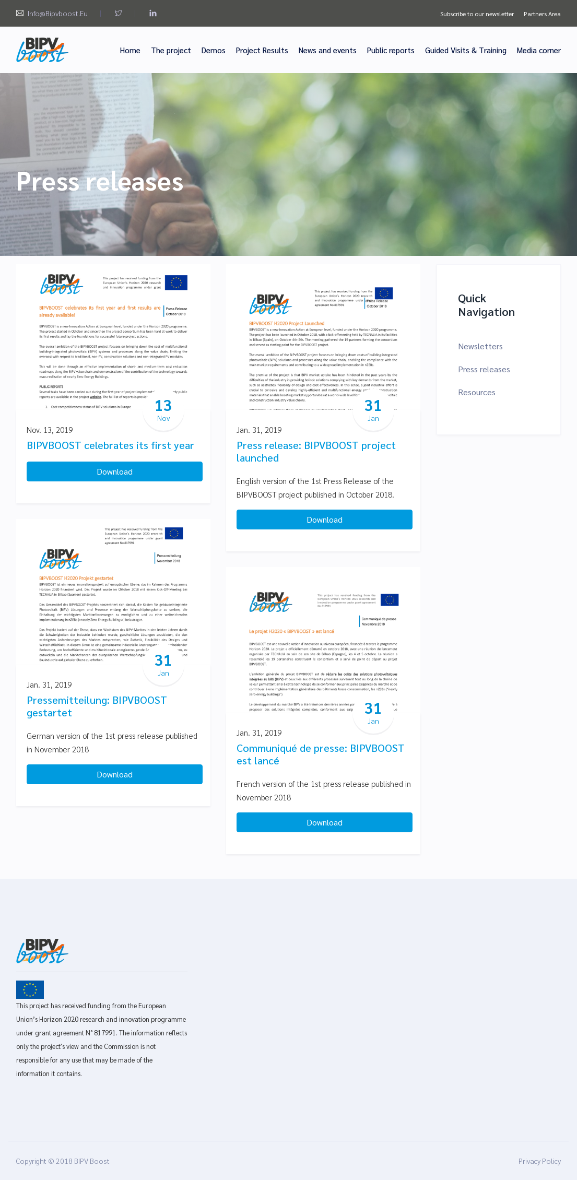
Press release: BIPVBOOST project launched (316, 451)
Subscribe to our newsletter (477, 13)
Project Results (262, 50)
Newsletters (480, 345)
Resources (477, 391)
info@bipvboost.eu (58, 13)
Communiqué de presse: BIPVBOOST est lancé (321, 754)
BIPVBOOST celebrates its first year (110, 445)
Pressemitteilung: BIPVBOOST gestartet (97, 706)
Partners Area (542, 13)
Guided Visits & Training (466, 50)
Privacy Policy (540, 1160)
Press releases (484, 368)
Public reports (391, 50)
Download (115, 471)
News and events (328, 50)
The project (171, 50)
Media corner (539, 50)
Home (130, 50)
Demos (214, 50)
